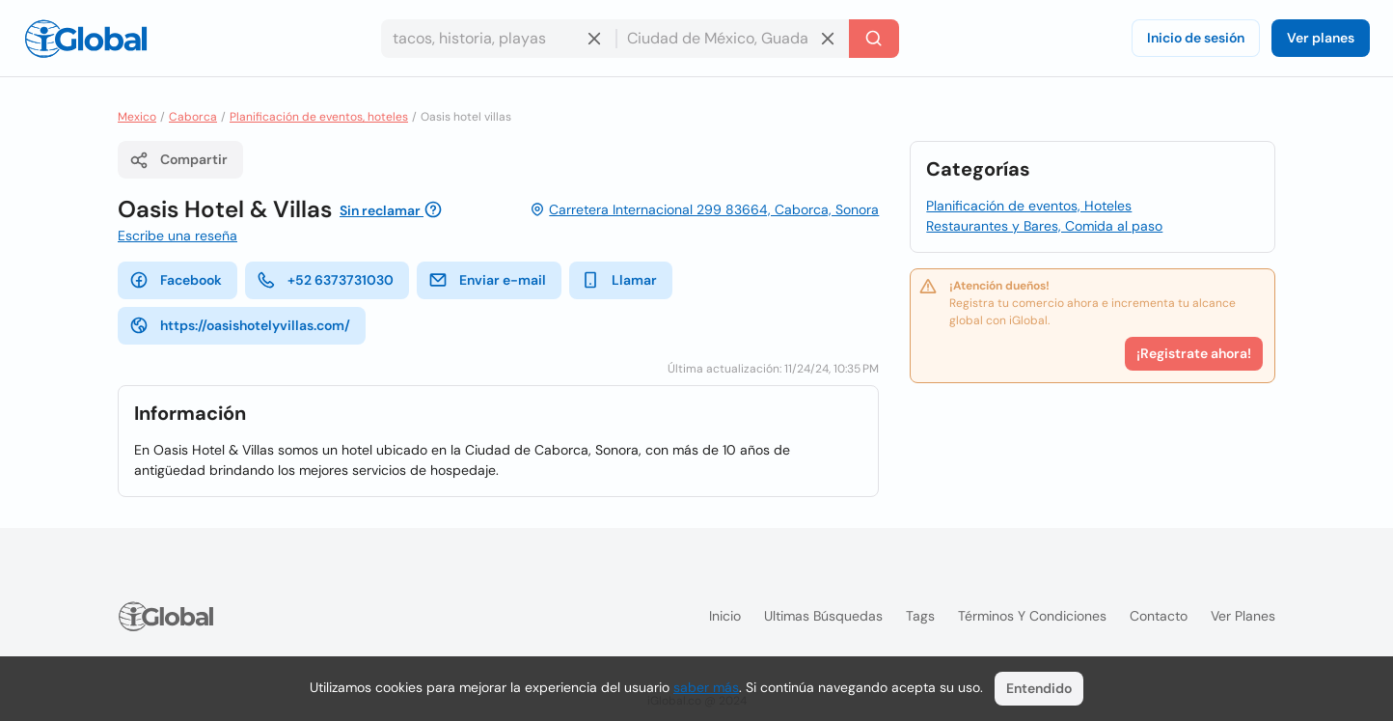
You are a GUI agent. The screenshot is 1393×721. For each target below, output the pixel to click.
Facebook (175, 280)
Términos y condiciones (1032, 615)
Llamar (619, 280)
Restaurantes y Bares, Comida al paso (1044, 226)
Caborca (193, 117)
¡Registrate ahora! (1193, 353)
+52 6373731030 (325, 280)
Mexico (137, 117)
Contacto (1159, 615)
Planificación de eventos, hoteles (319, 117)
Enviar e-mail (487, 280)
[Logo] (86, 38)
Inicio (725, 615)
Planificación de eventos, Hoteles (1029, 205)
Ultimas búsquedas (823, 615)
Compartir (178, 160)
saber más (706, 687)
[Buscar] (874, 38)
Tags (920, 615)
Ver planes (1320, 37)
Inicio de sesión (1195, 37)
